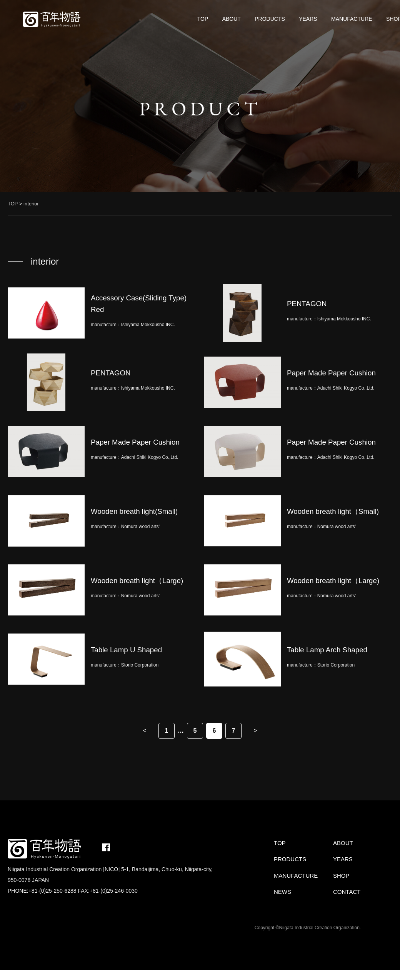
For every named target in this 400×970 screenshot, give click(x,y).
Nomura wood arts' (140, 526)
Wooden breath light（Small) (333, 511)
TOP (202, 19)
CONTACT (346, 891)
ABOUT (231, 19)
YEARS (308, 19)
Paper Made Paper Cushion (331, 373)
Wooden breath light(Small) (134, 511)
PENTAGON (307, 304)
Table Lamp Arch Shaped (327, 650)
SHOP (341, 875)
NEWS (282, 891)
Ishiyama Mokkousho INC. (148, 324)
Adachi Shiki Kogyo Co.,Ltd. (346, 388)
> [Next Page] (255, 730)
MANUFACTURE (351, 19)
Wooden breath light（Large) (137, 581)
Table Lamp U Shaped (126, 650)
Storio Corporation (139, 665)
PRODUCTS (270, 19)
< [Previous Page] (144, 730)
